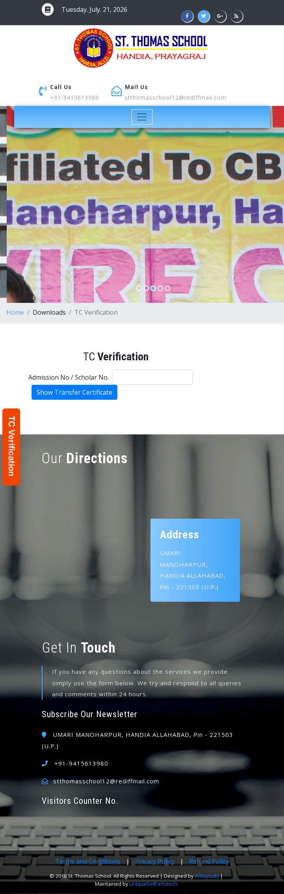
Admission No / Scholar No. (68, 377)
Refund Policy (209, 861)
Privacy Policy (154, 861)
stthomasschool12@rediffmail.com (175, 97)
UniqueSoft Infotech (153, 883)
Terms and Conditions (88, 861)
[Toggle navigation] (142, 117)
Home (15, 312)
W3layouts (207, 875)
